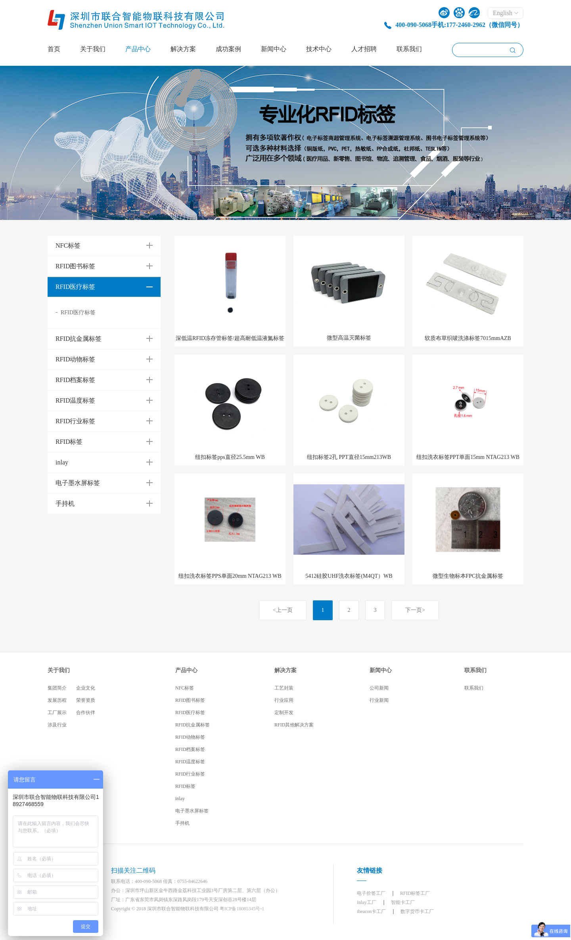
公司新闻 (379, 688)
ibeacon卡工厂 (371, 911)
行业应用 (283, 700)
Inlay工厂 (366, 902)
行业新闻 (379, 700)
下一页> (415, 610)
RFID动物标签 (190, 737)
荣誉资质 (85, 700)
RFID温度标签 (190, 761)
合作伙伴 (85, 712)
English (505, 13)
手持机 (182, 823)
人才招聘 (364, 49)
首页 (54, 49)
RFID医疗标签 (78, 312)
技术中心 (318, 49)
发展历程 (57, 700)
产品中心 (138, 49)
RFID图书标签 (190, 700)
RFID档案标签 (190, 749)
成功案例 (228, 49)
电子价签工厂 (371, 893)
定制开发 (283, 712)
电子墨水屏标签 (192, 811)
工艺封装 (283, 688)
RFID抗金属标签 (192, 725)
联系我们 (409, 49)
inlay (180, 798)
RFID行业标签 (190, 774)
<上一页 (283, 610)
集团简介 (57, 688)
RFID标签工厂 (415, 893)
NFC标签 (184, 688)
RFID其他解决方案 (294, 725)
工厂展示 (57, 712)
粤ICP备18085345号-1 (242, 908)
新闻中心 (273, 49)
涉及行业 (57, 725)
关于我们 (92, 49)
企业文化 (85, 688)
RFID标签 (185, 786)
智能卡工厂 (403, 902)
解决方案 (183, 49)
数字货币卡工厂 (417, 911)
